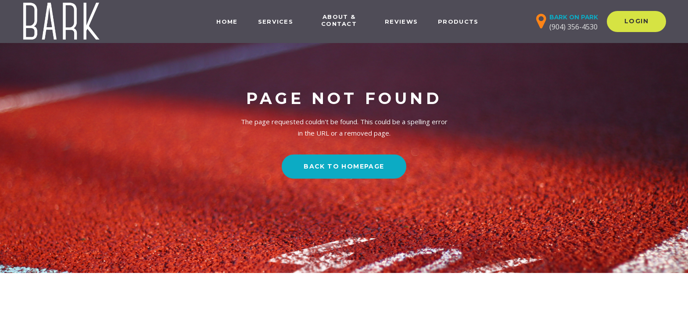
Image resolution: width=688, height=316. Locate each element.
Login (636, 21)
